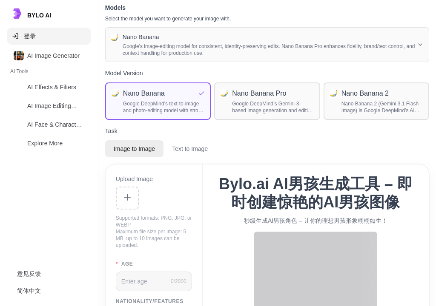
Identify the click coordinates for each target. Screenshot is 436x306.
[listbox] (49, 101)
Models (115, 7)
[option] (49, 55)
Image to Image (134, 148)
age (124, 264)
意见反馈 (29, 273)
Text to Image (190, 148)
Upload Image (134, 179)
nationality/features (150, 301)
